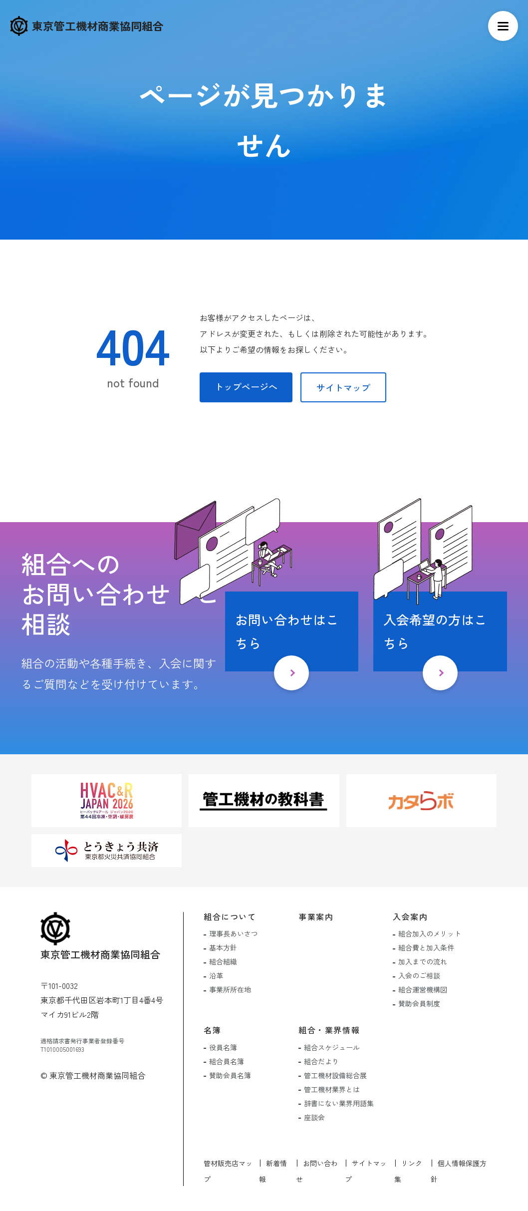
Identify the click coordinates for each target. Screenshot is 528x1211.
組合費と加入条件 (426, 947)
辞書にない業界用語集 (339, 1103)
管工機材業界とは (332, 1089)
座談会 (314, 1117)
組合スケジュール (332, 1047)
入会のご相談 (419, 975)
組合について (230, 916)
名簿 (212, 1030)
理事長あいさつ (233, 933)
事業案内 (315, 916)
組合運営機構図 (422, 989)
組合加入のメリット (429, 933)
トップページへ (246, 386)
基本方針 (223, 947)
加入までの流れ (422, 961)
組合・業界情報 (329, 1030)
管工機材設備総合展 (335, 1075)
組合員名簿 (226, 1061)
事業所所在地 (230, 989)
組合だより (321, 1061)
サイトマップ (343, 387)
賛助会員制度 (419, 1003)
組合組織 (223, 961)
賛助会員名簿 (230, 1075)
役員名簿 (223, 1047)
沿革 (216, 975)
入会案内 (410, 916)
